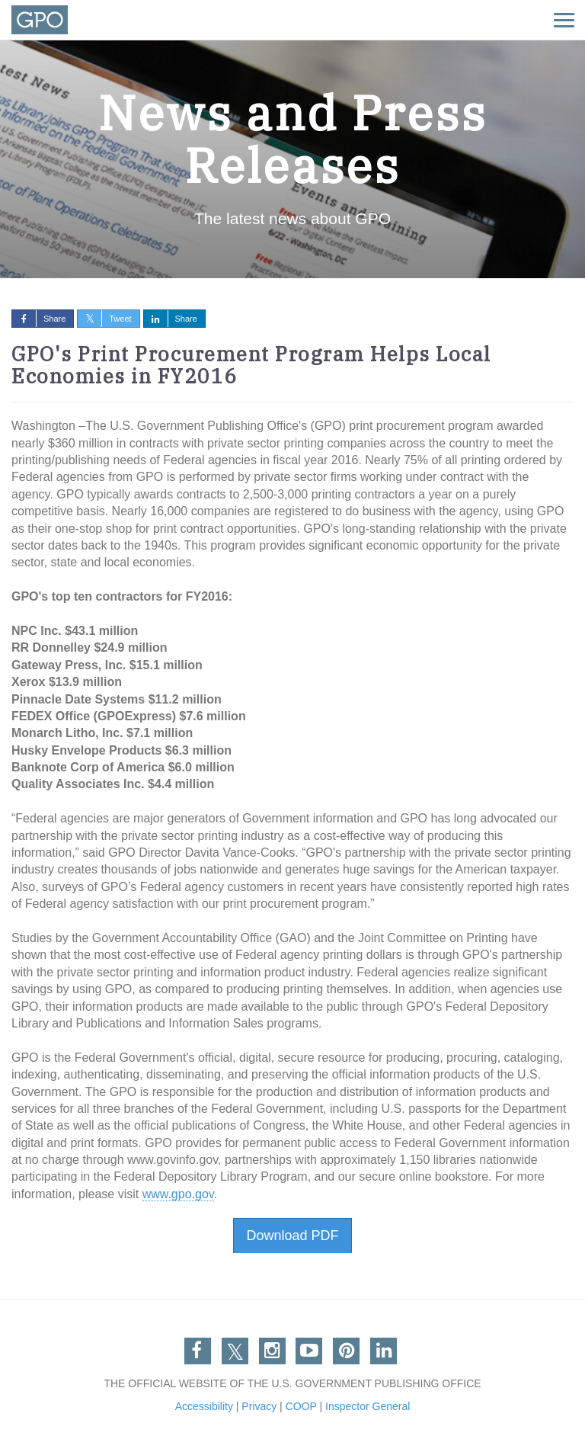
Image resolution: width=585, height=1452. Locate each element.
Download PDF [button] (292, 1235)
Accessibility (204, 1406)
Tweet (104, 318)
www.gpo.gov (178, 1194)
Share (39, 318)
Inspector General (367, 1406)
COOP (301, 1406)
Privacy (259, 1406)
